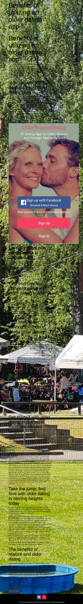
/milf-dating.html (22, 278)
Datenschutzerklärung (58, 602)
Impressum (48, 602)
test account (27, 32)
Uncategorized (14, 592)
